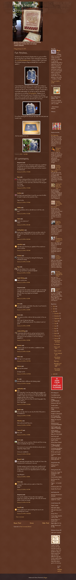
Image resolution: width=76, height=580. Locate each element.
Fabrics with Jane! (57, 347)
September (57, 318)
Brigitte (19, 409)
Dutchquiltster (20, 230)
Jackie (18, 482)
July (55, 323)
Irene (18, 304)
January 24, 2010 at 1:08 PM (23, 477)
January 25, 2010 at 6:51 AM (23, 502)
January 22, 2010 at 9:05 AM (23, 250)
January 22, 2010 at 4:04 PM (23, 340)
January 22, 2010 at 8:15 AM (23, 225)
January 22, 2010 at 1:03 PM (23, 282)
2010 (54, 311)
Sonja (18, 267)
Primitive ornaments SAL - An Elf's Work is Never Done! (56, 204)
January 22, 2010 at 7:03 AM (23, 172)
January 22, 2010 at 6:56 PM (23, 351)
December (56, 313)
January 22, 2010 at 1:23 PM (23, 298)
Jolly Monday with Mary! (57, 357)
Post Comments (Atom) (25, 526)
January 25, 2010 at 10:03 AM (24, 513)
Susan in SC (19, 430)
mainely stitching (21, 331)
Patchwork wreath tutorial (58, 149)
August (56, 321)
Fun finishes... (57, 344)
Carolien (19, 193)
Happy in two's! (57, 351)
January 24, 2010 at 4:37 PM (23, 489)
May (55, 328)
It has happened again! (58, 354)
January (56, 338)
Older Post (45, 523)
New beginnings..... (55, 135)
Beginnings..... (56, 361)
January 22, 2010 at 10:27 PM (23, 361)
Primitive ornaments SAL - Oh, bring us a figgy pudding (56, 168)
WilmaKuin (19, 421)
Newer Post (17, 523)
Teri (18, 379)
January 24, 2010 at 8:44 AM (23, 454)
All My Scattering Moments (25, 8)
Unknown (19, 366)
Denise (18, 315)
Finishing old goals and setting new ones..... (58, 186)
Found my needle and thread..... (58, 223)
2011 (54, 309)
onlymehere (20, 244)
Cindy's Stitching (21, 278)
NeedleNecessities (60, 570)
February (56, 336)
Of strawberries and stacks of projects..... (59, 239)
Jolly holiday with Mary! (57, 369)
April (55, 331)
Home (32, 523)
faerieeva (19, 345)
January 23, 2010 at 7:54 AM (23, 415)
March (56, 333)
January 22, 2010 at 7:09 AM (23, 202)
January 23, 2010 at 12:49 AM (24, 374)
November (56, 316)
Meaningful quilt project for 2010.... (57, 365)
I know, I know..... (58, 289)
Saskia (18, 219)
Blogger (45, 577)
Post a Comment (20, 517)
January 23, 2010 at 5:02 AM (23, 383)
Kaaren (18, 440)
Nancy (18, 177)
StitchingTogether (32, 93)
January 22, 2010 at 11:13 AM (23, 261)
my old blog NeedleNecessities (23, 60)
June (55, 326)
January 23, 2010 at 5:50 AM (23, 404)
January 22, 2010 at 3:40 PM (23, 326)
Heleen (18, 356)
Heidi (59, 50)
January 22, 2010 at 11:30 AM (23, 273)
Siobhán (19, 207)
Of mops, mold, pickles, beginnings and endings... (59, 274)
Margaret (19, 459)
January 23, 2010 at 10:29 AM (24, 425)
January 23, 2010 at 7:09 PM (23, 435)
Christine (19, 255)
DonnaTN (19, 507)
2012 (54, 306)
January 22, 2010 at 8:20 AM (23, 239)
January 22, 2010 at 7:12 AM (23, 213)
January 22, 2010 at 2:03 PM (23, 310)
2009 (54, 374)
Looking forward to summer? (58, 257)
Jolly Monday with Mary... (57, 341)
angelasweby (20, 388)
